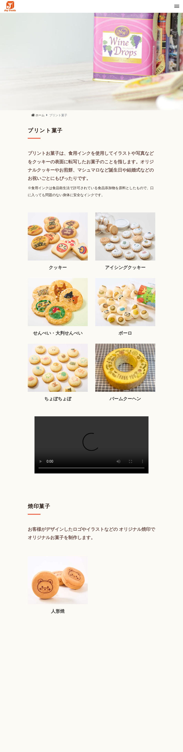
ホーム (37, 115)
